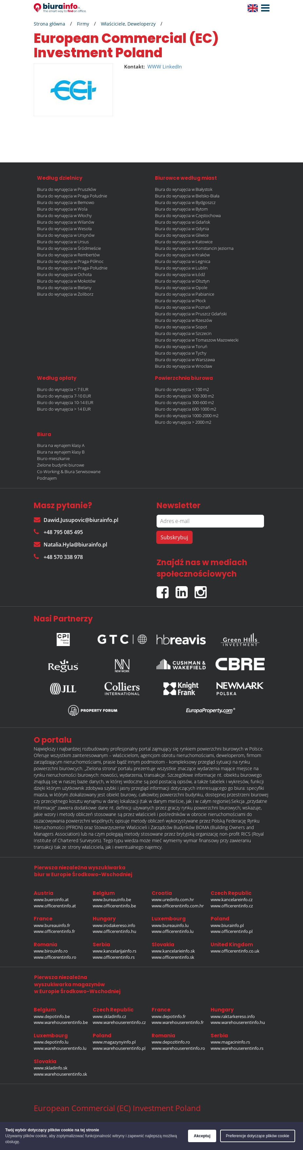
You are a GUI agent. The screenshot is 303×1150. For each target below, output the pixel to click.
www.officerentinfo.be (114, 906)
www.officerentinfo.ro (55, 957)
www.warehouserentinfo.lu (60, 1048)
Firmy (83, 24)
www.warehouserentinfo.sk (60, 1074)
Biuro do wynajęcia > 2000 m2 (183, 422)
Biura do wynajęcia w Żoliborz (65, 294)
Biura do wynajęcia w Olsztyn (182, 281)
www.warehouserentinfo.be (61, 1022)
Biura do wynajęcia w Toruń (181, 346)
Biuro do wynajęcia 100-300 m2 (184, 396)
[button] (264, 8)
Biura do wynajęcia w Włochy (64, 215)
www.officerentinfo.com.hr (178, 906)
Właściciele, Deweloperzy (128, 24)
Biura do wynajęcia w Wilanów (65, 222)
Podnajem (47, 478)
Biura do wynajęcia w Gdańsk (182, 222)
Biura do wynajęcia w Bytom (181, 209)
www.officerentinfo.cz (232, 906)
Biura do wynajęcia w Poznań (182, 307)
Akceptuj (202, 1136)
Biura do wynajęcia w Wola (62, 209)
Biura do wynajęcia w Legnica (182, 261)
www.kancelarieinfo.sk (173, 951)
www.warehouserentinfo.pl (119, 1048)
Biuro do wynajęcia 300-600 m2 (184, 402)
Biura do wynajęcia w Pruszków (66, 189)
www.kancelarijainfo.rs (114, 951)
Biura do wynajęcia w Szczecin (183, 333)
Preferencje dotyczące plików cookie (257, 1136)
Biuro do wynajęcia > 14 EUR (64, 409)
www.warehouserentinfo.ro (178, 1048)
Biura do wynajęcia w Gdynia (182, 229)
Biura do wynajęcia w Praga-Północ (70, 261)
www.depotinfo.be (52, 1016)
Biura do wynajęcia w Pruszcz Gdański (191, 314)
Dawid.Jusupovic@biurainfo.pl (76, 520)
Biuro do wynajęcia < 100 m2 (182, 389)
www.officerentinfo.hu (114, 931)
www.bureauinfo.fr (52, 925)
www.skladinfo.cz (109, 1016)
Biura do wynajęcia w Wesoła (64, 229)
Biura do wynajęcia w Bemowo (65, 202)
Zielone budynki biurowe (60, 465)
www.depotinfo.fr (169, 1016)
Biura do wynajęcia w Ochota (64, 274)
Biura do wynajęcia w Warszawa (185, 359)
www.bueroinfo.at (51, 899)
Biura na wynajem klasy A (61, 445)
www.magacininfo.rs (230, 1042)
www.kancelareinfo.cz (232, 899)
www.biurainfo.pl (227, 925)
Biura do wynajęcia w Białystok (183, 189)
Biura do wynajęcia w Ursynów (65, 235)
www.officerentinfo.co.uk (235, 951)
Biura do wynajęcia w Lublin (181, 268)
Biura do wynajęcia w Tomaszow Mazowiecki (196, 340)
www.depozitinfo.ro (171, 1042)
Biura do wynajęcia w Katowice (184, 242)
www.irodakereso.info (114, 925)
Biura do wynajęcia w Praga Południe (72, 196)
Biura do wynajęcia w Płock (180, 301)
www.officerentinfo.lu (173, 931)
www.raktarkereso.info (233, 1016)
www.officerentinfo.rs (114, 957)
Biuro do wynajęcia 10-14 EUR (65, 402)
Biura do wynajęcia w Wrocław (183, 366)
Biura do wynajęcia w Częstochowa (188, 215)
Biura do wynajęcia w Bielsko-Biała (187, 196)
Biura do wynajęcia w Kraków (182, 255)
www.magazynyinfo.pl (114, 1042)
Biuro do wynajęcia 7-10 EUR (64, 396)
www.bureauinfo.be (112, 899)
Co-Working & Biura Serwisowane (69, 471)
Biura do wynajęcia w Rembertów (68, 255)
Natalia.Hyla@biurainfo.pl (70, 544)
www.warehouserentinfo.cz (119, 1022)
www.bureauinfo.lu (170, 925)
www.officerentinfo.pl (232, 931)
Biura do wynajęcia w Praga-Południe (72, 268)
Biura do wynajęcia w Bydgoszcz (185, 202)
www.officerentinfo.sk (173, 957)
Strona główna (49, 24)
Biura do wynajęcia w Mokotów (66, 281)
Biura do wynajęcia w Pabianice (184, 294)
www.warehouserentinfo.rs (237, 1048)
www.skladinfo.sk (50, 1068)
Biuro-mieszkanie (53, 458)
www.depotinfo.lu (51, 1042)
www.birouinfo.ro (51, 951)
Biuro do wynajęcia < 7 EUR (62, 389)
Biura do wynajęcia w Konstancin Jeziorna (194, 248)
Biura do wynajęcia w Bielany (64, 287)
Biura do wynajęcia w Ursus (63, 242)
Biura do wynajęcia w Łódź (180, 274)
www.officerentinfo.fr (54, 931)
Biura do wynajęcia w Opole (181, 287)
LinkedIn (172, 66)
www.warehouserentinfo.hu (238, 1022)
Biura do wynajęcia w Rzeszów (183, 320)
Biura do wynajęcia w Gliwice (182, 235)
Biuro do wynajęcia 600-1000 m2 (185, 409)
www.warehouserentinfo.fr (178, 1022)
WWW (154, 66)
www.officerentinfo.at (55, 906)
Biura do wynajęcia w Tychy (180, 353)
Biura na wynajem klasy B (61, 452)
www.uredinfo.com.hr (173, 899)
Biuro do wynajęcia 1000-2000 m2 (186, 415)
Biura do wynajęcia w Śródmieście (69, 248)
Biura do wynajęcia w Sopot (181, 327)
